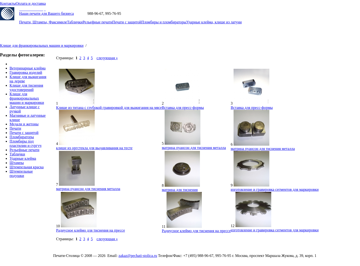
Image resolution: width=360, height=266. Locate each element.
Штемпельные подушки (21, 173)
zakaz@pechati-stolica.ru (141, 13)
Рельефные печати (97, 22)
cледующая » (107, 58)
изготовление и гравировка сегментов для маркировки (275, 189)
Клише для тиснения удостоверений (26, 87)
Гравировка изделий (26, 72)
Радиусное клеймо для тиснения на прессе (90, 230)
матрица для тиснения (180, 190)
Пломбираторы (22, 137)
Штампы (17, 163)
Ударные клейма (23, 158)
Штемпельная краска (27, 167)
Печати (15, 128)
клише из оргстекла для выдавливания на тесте (94, 148)
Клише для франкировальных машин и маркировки (41, 45)
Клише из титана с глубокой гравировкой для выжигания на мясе (109, 108)
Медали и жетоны (24, 124)
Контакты (8, 3)
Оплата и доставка (31, 3)
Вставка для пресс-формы (183, 108)
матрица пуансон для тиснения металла (194, 148)
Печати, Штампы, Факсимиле (43, 22)
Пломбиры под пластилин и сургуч (25, 143)
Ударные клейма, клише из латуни (214, 22)
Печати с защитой (126, 22)
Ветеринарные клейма (28, 68)
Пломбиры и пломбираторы (163, 22)
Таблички (75, 22)
